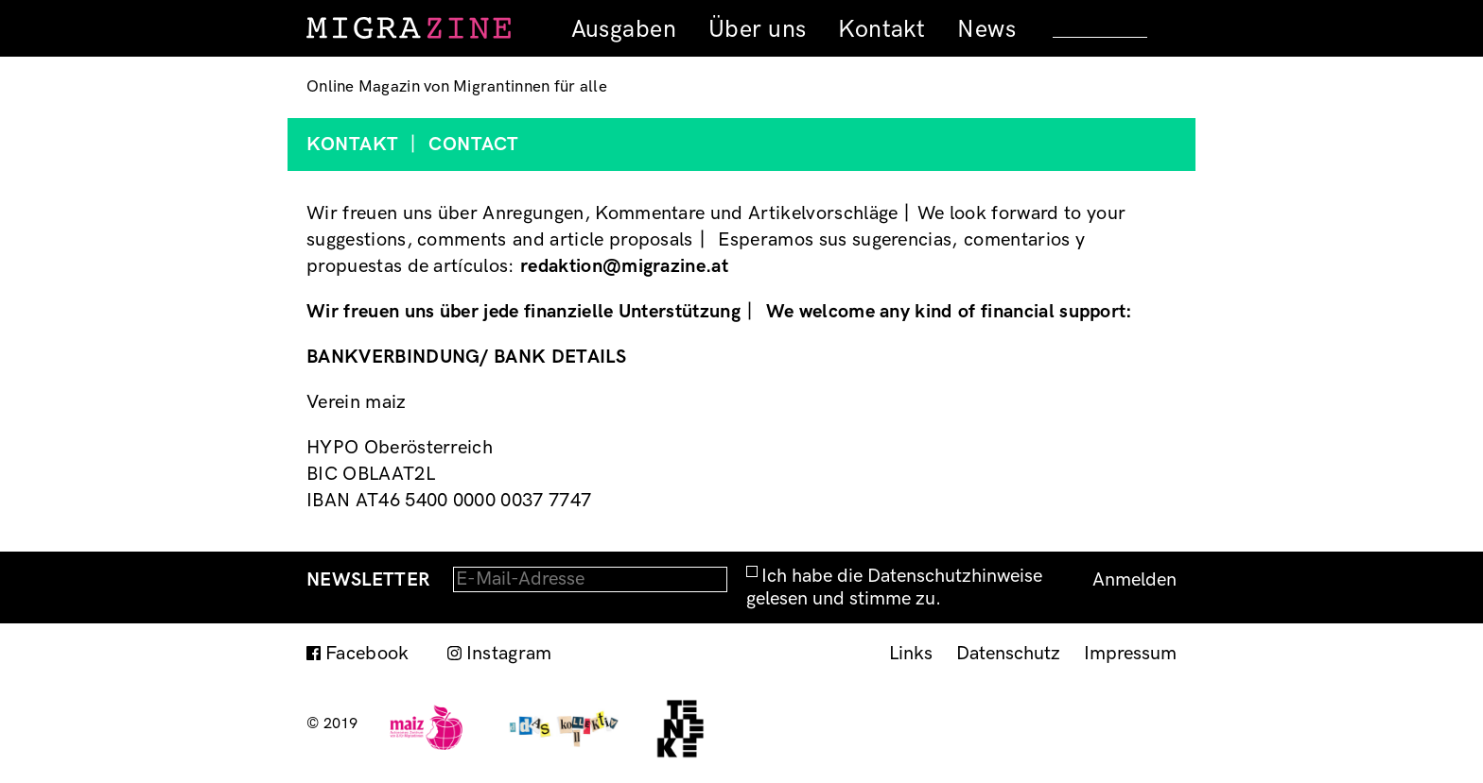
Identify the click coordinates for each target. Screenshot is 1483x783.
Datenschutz (1008, 653)
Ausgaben (623, 29)
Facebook (367, 653)
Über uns (757, 29)
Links (911, 653)
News (986, 29)
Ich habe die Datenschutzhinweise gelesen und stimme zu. (894, 587)
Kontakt (881, 29)
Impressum (1130, 653)
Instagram (509, 653)
